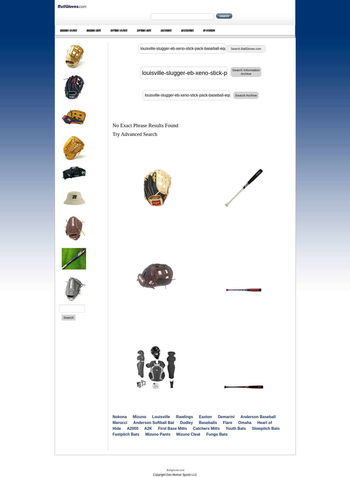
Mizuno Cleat (188, 434)
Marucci (120, 423)
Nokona (120, 417)
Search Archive (246, 95)
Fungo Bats (217, 434)
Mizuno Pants (157, 434)
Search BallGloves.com (246, 49)
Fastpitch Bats (126, 434)
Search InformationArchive (246, 72)
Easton (205, 417)
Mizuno (139, 417)
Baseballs (208, 423)
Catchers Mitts (206, 428)
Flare (227, 423)
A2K (148, 428)
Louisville (161, 417)
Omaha (244, 423)
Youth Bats (236, 428)
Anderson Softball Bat (153, 423)
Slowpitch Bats (266, 428)
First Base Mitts (172, 428)
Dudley (186, 423)
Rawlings (184, 417)
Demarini (226, 417)
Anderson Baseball (258, 417)
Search (68, 317)
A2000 (132, 428)
